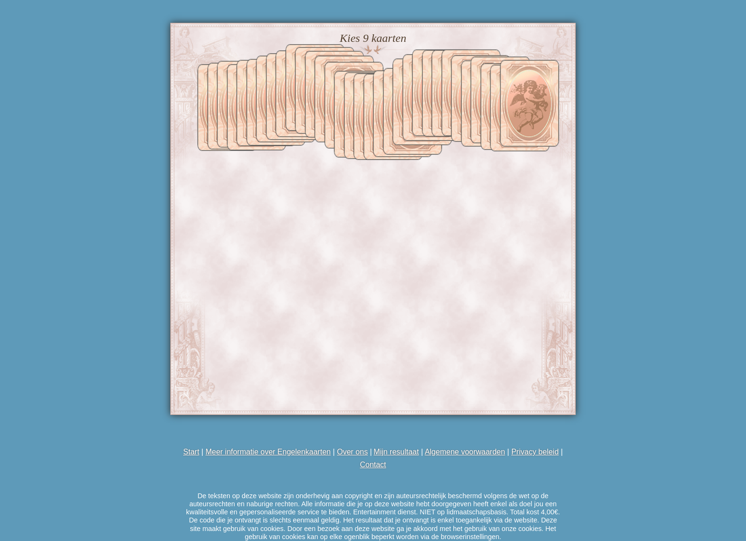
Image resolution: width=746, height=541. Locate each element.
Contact (373, 465)
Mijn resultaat (396, 452)
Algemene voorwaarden (465, 452)
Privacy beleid (535, 452)
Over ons (352, 452)
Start (191, 452)
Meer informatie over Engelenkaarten (267, 452)
